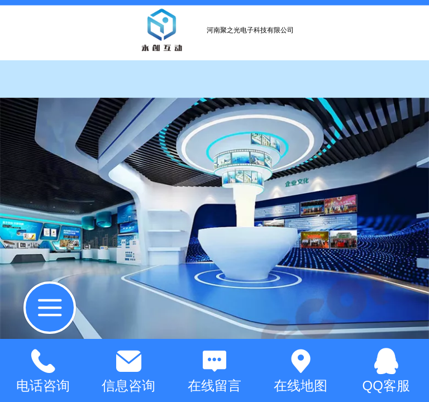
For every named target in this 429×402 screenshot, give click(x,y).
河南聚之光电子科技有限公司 (250, 30)
